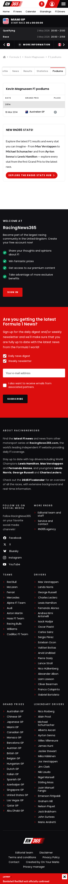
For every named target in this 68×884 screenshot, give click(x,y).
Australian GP (15, 711)
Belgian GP (13, 758)
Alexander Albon (48, 673)
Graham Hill (45, 801)
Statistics (42, 71)
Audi (9, 608)
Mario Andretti (47, 822)
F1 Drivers (60, 11)
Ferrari (11, 592)
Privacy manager (34, 867)
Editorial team (24, 852)
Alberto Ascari (46, 730)
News (15, 71)
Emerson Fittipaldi (49, 796)
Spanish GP (14, 779)
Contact (14, 862)
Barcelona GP (15, 742)
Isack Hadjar (45, 621)
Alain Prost (44, 716)
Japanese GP (15, 722)
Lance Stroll (45, 663)
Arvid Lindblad (46, 653)
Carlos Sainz (45, 632)
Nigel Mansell (46, 777)
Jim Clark (44, 766)
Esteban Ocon (47, 642)
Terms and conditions (22, 857)
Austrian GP (14, 748)
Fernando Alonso (20, 468)
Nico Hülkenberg (48, 668)
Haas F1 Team (15, 618)
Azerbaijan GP (15, 784)
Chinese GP (14, 716)
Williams (12, 629)
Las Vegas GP (15, 800)
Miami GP (13, 727)
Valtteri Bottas (47, 647)
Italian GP (13, 774)
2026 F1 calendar (33, 480)
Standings (45, 11)
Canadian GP (15, 732)
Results (27, 71)
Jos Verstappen (48, 761)
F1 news (17, 11)
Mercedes (13, 597)
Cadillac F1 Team (17, 634)
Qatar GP (12, 805)
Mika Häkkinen (47, 756)
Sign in (12, 292)
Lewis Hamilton (28, 463)
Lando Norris (45, 587)
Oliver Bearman (48, 684)
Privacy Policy (51, 857)
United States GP (17, 795)
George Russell (23, 472)
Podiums (58, 71)
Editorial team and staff (49, 514)
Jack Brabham (47, 811)
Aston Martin (15, 613)
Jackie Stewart (47, 751)
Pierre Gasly (45, 658)
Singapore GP (15, 789)
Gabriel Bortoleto (48, 694)
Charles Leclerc (50, 472)
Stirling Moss (45, 782)
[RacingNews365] (34, 841)
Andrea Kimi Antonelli (45, 615)
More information (34, 44)
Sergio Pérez (45, 637)
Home (6, 11)
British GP (12, 753)
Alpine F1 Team (16, 602)
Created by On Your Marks (42, 862)
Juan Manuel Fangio (46, 789)
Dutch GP (13, 769)
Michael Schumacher (46, 723)
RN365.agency (47, 529)
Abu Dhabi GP (15, 810)
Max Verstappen (51, 463)
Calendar (31, 11)
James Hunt (45, 745)
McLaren (12, 587)
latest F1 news (23, 438)
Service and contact (45, 523)
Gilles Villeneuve (48, 740)
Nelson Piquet (46, 806)
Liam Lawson (46, 679)
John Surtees (46, 816)
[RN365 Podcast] (42, 4)
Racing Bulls (14, 623)
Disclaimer (46, 852)
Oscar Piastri (46, 626)
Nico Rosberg (46, 711)
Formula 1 (15, 56)
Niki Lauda (44, 772)
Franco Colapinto (49, 689)
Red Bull (12, 582)
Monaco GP (14, 737)
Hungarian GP (15, 763)
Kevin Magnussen (34, 56)
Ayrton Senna (46, 735)
